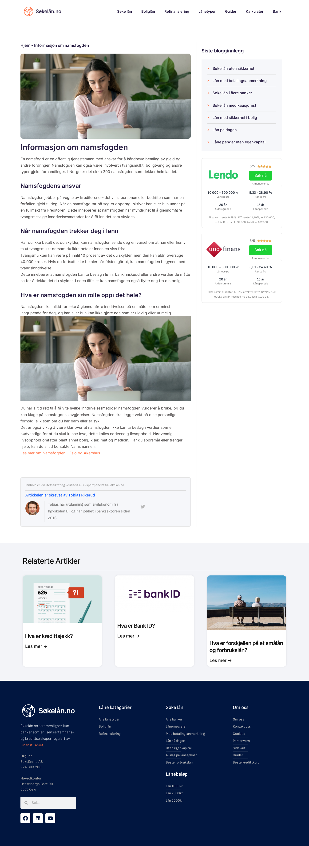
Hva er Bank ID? (136, 625)
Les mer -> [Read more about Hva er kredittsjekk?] (36, 646)
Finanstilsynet (31, 745)
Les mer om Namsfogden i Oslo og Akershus (60, 453)
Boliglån (148, 11)
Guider (230, 11)
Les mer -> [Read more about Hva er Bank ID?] (128, 636)
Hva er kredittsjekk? (49, 636)
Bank (277, 11)
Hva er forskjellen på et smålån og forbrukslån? (246, 646)
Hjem (25, 45)
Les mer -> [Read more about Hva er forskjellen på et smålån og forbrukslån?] (221, 660)
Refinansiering (176, 11)
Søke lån (124, 11)
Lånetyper (207, 11)
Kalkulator (254, 11)
